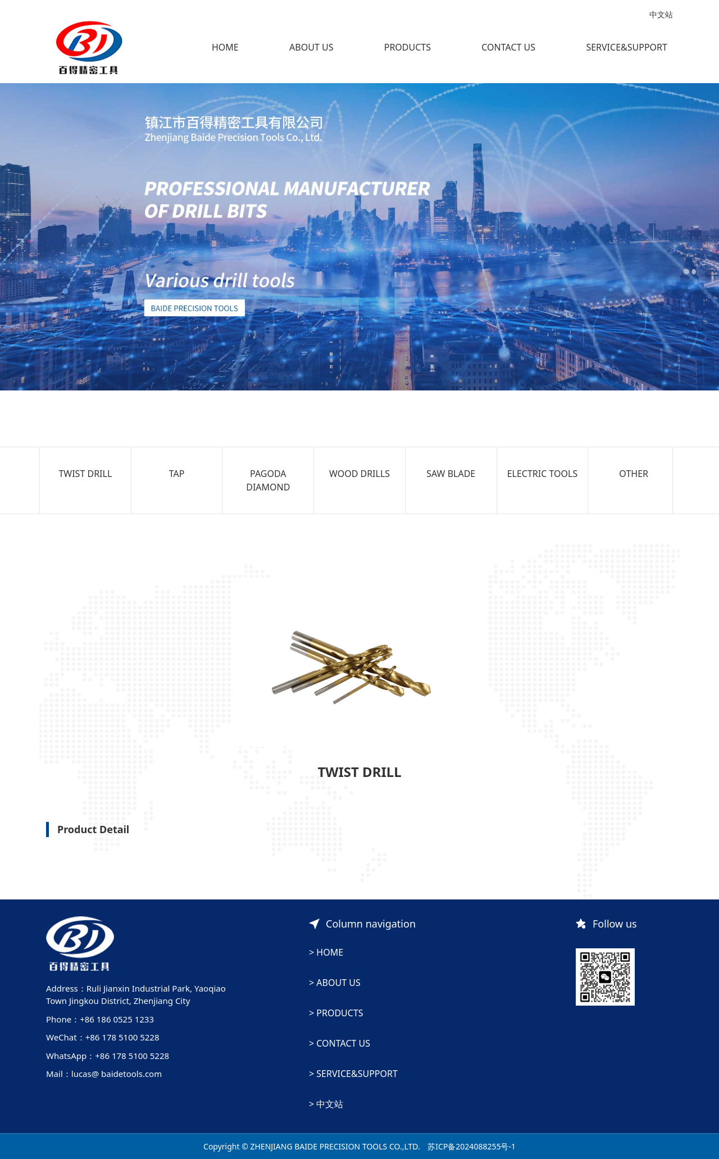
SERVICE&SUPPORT (626, 47)
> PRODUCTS (336, 1013)
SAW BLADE (450, 473)
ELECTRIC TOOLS (542, 473)
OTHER (633, 473)
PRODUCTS (407, 47)
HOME (225, 47)
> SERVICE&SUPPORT (353, 1073)
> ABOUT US (335, 982)
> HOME (326, 952)
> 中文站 (326, 1104)
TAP (177, 473)
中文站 (661, 14)
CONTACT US (508, 47)
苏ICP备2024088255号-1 (471, 1146)
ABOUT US (311, 47)
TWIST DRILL (85, 473)
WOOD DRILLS (359, 473)
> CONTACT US (339, 1043)
